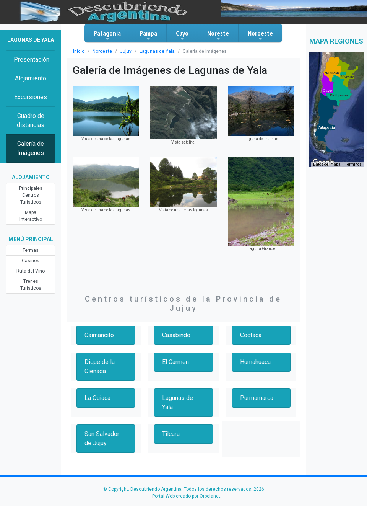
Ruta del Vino (30, 271)
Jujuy (126, 51)
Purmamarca (256, 398)
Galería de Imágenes (30, 148)
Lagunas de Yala (157, 51)
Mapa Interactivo (30, 216)
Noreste (218, 35)
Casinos (30, 260)
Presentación (31, 59)
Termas (31, 250)
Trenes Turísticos (30, 285)
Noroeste (260, 35)
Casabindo (176, 335)
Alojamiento (30, 78)
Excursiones (30, 97)
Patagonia (107, 35)
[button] (326, 127)
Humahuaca (255, 362)
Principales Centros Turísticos (30, 195)
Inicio (78, 51)
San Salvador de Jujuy (101, 438)
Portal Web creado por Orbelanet (186, 496)
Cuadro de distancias (30, 120)
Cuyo (182, 35)
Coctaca (250, 335)
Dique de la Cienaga (99, 366)
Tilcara (171, 433)
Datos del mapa (327, 164)
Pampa (148, 35)
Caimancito (99, 335)
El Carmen (175, 362)
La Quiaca (97, 398)
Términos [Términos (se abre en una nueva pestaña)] (353, 164)
